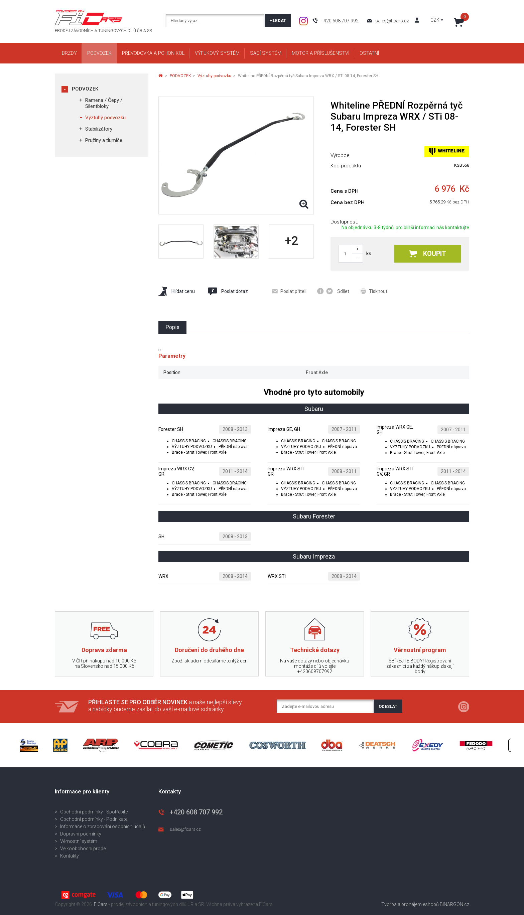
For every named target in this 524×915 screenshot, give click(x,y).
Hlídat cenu (176, 291)
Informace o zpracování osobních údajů (102, 826)
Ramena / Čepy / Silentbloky (103, 103)
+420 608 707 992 (340, 20)
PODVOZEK (85, 89)
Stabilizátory (98, 129)
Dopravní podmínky (80, 833)
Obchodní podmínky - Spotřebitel (94, 811)
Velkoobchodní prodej (83, 848)
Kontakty (69, 856)
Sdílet (333, 291)
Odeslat (388, 706)
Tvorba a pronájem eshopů (410, 904)
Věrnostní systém (78, 841)
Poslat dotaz (227, 291)
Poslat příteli (289, 291)
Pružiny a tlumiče (103, 140)
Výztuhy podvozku (105, 118)
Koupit (427, 254)
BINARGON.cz (454, 904)
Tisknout (374, 291)
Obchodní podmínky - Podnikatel (94, 819)
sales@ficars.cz (392, 20)
